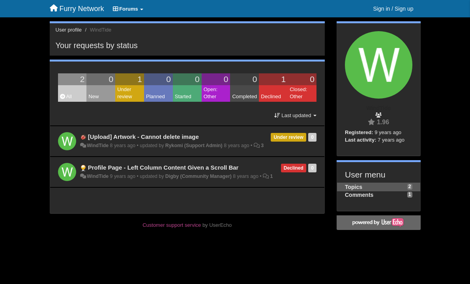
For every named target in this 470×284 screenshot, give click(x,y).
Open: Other (210, 93)
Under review (124, 93)
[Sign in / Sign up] (393, 8)
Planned (155, 96)
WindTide (98, 145)
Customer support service (171, 225)
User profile (69, 30)
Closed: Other (298, 93)
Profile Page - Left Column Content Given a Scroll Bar (163, 167)
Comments (359, 195)
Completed (244, 96)
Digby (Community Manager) (198, 176)
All (66, 96)
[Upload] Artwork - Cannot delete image (143, 136)
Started (183, 96)
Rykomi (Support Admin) (194, 145)
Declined (271, 96)
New (93, 96)
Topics (353, 187)
